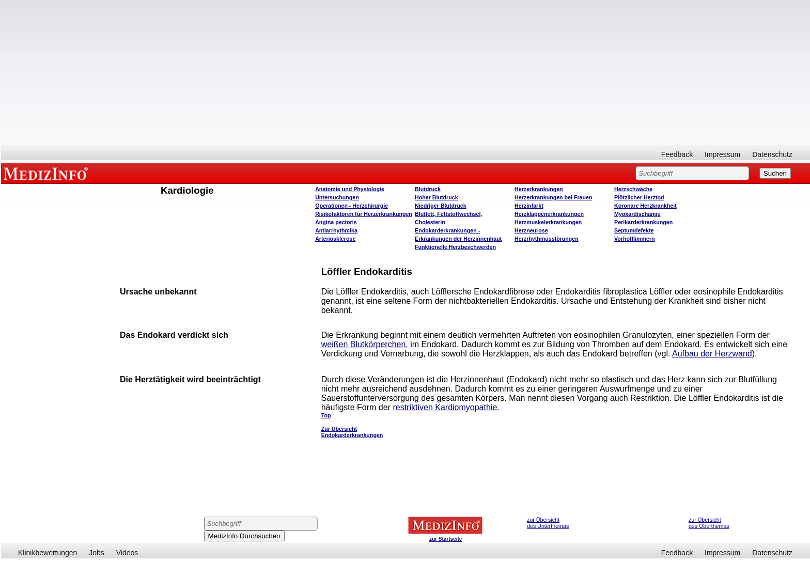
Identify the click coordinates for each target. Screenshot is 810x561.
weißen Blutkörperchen (363, 344)
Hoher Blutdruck (436, 197)
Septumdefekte (633, 230)
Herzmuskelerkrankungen (548, 222)
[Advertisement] (405, 72)
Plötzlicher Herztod (639, 197)
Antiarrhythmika (336, 230)
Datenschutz (772, 154)
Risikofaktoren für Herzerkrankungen (363, 214)
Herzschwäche (633, 189)
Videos (127, 553)
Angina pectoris (336, 222)
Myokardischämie (637, 214)
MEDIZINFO (47, 173)
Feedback (677, 154)
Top (326, 415)
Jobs (96, 553)
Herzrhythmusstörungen (547, 239)
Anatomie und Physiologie (349, 189)
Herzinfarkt (529, 205)
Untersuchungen (337, 197)
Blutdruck (428, 189)
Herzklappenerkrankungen (549, 214)
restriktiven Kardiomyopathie (445, 407)
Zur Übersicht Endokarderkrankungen (352, 432)
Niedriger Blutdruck (440, 205)
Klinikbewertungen (47, 553)
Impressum (722, 154)
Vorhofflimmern (634, 239)
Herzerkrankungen (539, 189)
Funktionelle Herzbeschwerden (455, 247)
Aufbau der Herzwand (712, 353)
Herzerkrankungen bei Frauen (553, 197)
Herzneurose (531, 230)
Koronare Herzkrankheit (645, 205)
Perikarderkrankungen (643, 222)
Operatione (351, 205)
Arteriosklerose (335, 239)
